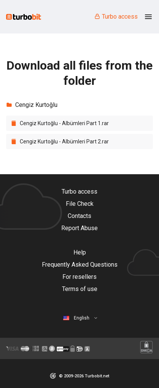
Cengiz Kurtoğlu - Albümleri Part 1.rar (64, 123)
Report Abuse (79, 228)
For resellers (79, 276)
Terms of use (79, 289)
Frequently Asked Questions (80, 264)
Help (79, 252)
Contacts (79, 215)
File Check (80, 203)
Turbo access (116, 16)
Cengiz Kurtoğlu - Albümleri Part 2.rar (64, 141)
